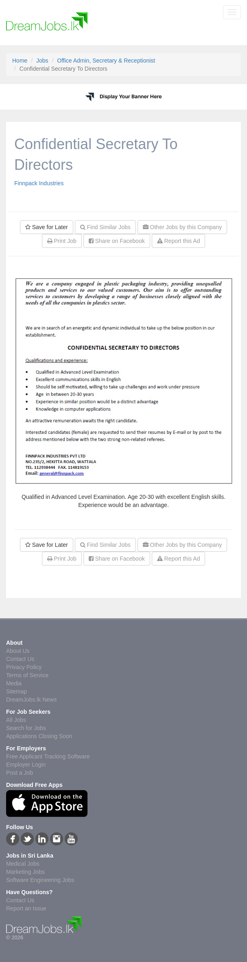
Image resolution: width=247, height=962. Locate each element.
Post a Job (19, 772)
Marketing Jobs (25, 872)
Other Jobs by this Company (182, 227)
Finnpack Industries (38, 183)
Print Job (62, 241)
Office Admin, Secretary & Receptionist (106, 60)
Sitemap (16, 691)
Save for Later (46, 227)
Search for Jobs (26, 728)
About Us (18, 651)
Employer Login (26, 764)
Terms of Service (27, 675)
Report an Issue (26, 908)
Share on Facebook (117, 241)
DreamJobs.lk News (31, 699)
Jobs (42, 60)
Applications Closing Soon (39, 736)
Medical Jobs (22, 863)
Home (19, 60)
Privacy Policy (24, 667)
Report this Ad (178, 241)
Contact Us (20, 659)
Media (14, 683)
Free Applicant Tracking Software (48, 756)
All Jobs (16, 720)
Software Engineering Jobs (40, 880)
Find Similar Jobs (105, 227)
